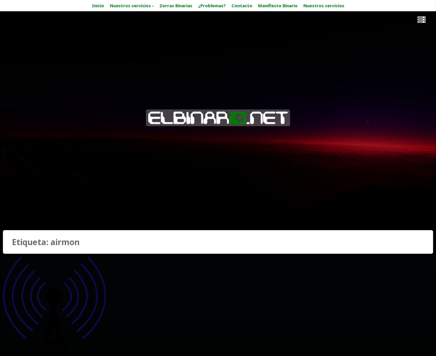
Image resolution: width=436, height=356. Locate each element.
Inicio (98, 5)
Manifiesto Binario (278, 5)
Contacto (242, 5)
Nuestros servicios (130, 5)
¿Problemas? (212, 5)
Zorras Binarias (175, 5)
